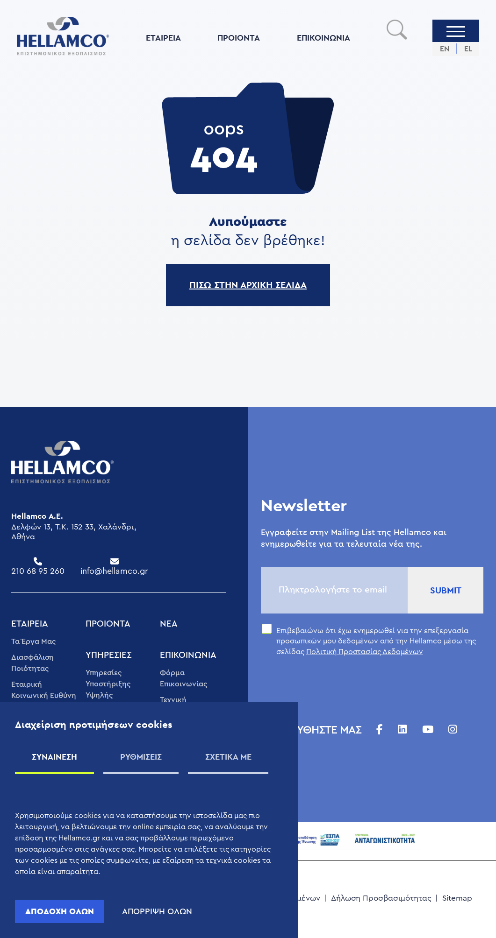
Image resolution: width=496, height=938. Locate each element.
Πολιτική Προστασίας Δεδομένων (364, 652)
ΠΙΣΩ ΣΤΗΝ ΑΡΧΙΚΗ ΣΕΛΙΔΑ (248, 285)
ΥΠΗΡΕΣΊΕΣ (109, 655)
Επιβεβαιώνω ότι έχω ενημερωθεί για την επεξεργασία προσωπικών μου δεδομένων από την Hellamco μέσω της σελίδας (376, 641)
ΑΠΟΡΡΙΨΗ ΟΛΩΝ (157, 911)
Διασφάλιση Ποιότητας (32, 663)
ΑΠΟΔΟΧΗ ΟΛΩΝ (59, 911)
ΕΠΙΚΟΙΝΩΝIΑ (323, 37)
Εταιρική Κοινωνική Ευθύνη (43, 690)
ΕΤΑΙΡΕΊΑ (163, 37)
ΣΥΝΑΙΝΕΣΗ (54, 756)
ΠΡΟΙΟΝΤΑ (238, 37)
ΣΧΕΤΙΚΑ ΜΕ (228, 756)
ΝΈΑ (169, 624)
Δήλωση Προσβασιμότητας (381, 898)
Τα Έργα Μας (33, 641)
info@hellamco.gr (114, 571)
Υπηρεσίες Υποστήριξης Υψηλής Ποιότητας (108, 689)
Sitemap (457, 898)
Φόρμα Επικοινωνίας (183, 678)
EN (444, 49)
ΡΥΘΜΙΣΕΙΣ (141, 756)
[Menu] (455, 31)
